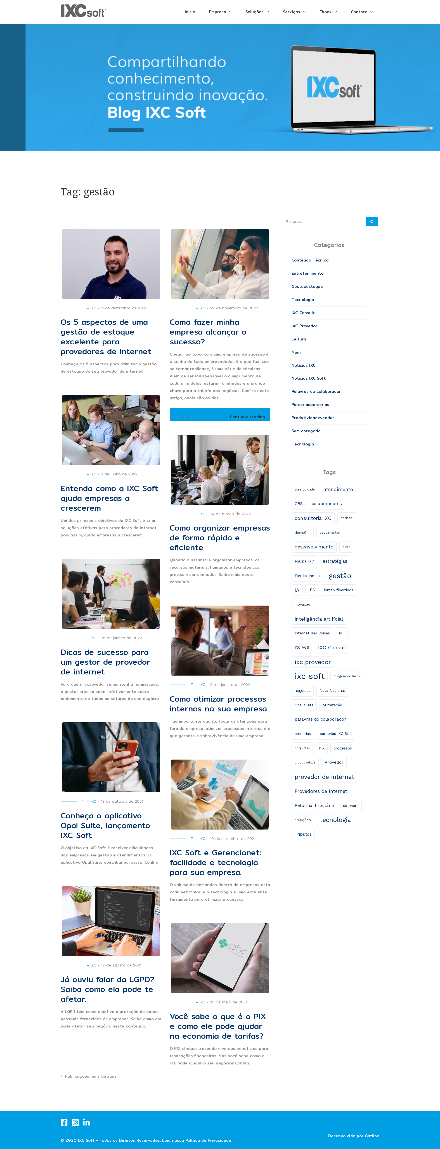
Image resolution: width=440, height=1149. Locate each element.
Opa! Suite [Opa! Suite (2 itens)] (304, 705)
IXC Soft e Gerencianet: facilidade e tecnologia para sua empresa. (215, 862)
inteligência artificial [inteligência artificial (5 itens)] (319, 619)
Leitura (299, 339)
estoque (314, 286)
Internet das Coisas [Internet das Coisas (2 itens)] (312, 633)
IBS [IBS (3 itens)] (311, 589)
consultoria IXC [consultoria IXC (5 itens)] (313, 518)
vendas (327, 418)
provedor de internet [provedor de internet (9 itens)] (324, 776)
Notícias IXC (304, 365)
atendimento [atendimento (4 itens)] (338, 489)
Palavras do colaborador (316, 391)
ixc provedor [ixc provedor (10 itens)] (313, 661)
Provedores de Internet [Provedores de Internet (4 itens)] (321, 791)
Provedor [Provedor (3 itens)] (334, 762)
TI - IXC (89, 308)
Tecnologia (303, 299)
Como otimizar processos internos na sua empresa (218, 704)
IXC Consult (303, 313)
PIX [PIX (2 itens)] (322, 748)
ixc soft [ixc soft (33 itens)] (310, 676)
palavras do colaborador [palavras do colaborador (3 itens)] (320, 719)
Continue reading (250, 417)
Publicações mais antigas (91, 1076)
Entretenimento (307, 273)
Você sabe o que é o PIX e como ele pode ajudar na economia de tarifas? (218, 1026)
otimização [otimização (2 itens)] (332, 705)
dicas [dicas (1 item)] (346, 547)
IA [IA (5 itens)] (297, 590)
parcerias (319, 404)
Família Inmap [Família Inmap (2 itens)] (307, 576)
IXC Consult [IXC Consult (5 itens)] (332, 647)
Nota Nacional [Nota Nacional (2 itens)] (332, 690)
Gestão (299, 286)
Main (296, 352)
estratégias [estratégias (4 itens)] (335, 561)
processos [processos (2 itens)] (342, 748)
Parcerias (301, 404)
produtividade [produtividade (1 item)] (305, 762)
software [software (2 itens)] (351, 806)
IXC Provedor (304, 326)
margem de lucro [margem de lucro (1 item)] (346, 676)
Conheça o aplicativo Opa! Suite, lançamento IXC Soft (105, 825)
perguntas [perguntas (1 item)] (302, 748)
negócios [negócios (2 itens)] (303, 690)
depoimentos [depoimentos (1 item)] (330, 532)
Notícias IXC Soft (309, 378)
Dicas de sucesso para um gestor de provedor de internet (105, 662)
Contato (359, 12)
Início (190, 12)
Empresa (217, 12)
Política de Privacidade (208, 1140)
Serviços (291, 12)
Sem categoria (306, 431)
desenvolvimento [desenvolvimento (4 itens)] (314, 547)
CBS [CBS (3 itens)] (299, 503)
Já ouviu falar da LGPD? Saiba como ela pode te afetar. (107, 989)
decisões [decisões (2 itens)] (303, 533)
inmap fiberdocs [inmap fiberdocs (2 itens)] (338, 590)
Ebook (326, 12)
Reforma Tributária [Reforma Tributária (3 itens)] (314, 805)
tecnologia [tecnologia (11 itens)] (335, 819)
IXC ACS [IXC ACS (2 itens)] (302, 647)
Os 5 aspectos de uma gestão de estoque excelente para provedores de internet (106, 337)
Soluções (254, 12)
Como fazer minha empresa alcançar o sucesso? (208, 332)
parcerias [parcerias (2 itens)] (303, 734)
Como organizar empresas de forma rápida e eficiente (220, 538)
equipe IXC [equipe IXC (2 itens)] (304, 561)
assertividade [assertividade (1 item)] (305, 489)
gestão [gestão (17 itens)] (340, 576)
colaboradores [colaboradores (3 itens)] (327, 503)
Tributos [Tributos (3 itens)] (303, 834)
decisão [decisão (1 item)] (346, 518)
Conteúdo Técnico (310, 260)
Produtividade (306, 418)
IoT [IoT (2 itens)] (341, 633)
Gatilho (372, 1136)
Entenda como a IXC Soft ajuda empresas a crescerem (109, 498)
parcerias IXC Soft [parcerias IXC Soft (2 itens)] (336, 734)
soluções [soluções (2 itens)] (303, 820)
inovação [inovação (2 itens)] (302, 604)
